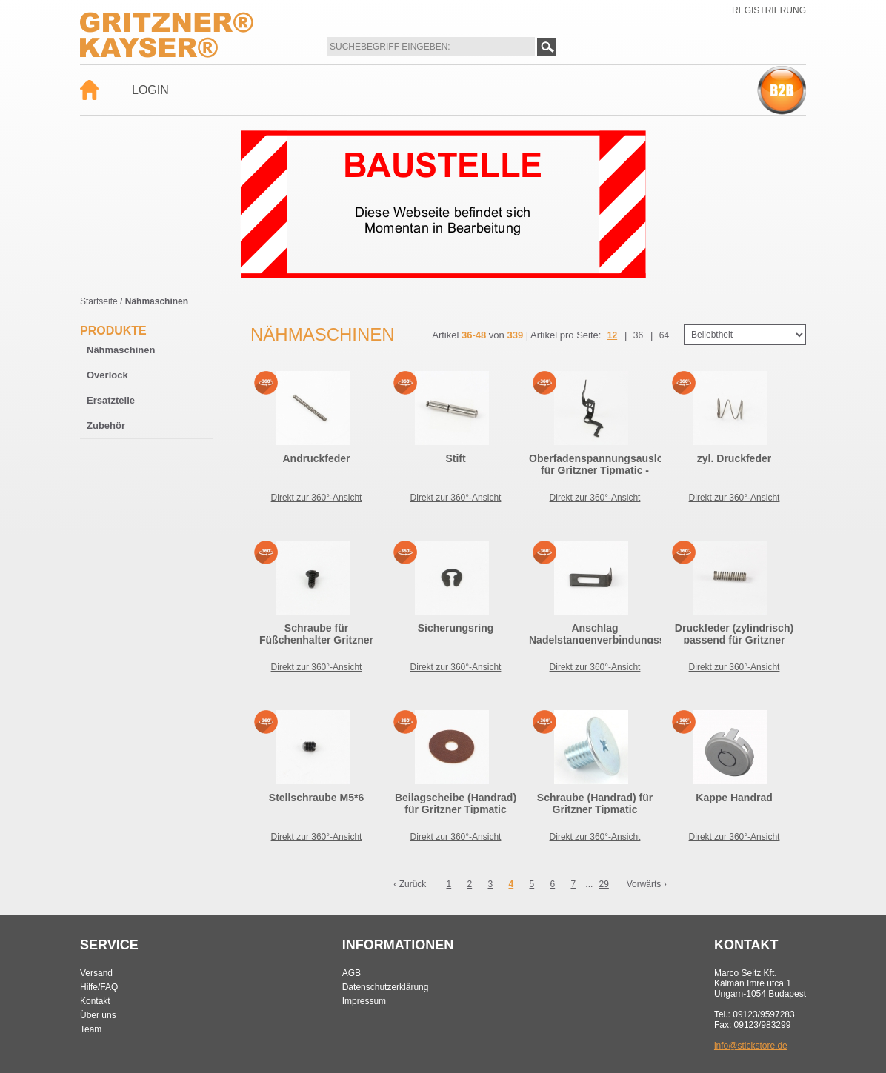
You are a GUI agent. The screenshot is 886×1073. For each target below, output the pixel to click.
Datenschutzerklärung (385, 987)
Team (90, 1029)
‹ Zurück (409, 884)
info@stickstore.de (750, 1045)
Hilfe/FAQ (99, 987)
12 (612, 335)
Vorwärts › (647, 884)
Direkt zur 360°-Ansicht (316, 497)
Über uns (98, 1015)
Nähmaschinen (121, 349)
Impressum (364, 1001)
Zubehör (106, 425)
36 (638, 335)
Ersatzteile (111, 400)
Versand (96, 973)
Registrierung (769, 10)
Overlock (107, 375)
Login (150, 90)
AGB (351, 973)
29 (603, 884)
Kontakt (95, 1001)
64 (664, 335)
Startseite (99, 301)
